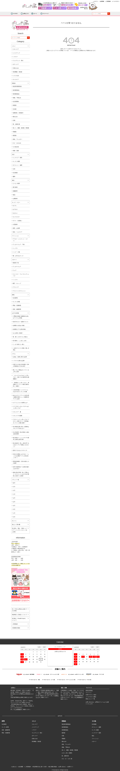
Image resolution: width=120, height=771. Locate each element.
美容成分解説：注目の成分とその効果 (21, 462)
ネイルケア (16, 79)
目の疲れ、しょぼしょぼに (20, 340)
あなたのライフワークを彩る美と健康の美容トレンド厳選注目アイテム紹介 (21, 397)
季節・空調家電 (17, 305)
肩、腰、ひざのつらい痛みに (20, 336)
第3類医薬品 (16, 94)
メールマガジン (115, 1)
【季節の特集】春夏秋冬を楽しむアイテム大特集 (21, 317)
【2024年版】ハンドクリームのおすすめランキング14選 (20, 390)
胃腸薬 (14, 131)
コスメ (13, 46)
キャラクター (16, 217)
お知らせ (14, 766)
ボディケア (16, 64)
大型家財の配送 (16, 628)
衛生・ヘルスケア (17, 232)
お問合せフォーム (99, 702)
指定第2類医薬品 (17, 86)
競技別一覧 (16, 262)
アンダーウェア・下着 (18, 244)
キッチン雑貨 (16, 161)
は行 (14, 501)
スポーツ (14, 259)
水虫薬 (14, 109)
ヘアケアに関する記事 (18, 360)
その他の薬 (16, 146)
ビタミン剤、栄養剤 (67, 753)
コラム (13, 353)
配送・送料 (39, 687)
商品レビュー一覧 (90, 698)
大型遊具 (15, 224)
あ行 (14, 482)
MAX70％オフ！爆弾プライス (20, 321)
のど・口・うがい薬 (67, 758)
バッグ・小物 (16, 252)
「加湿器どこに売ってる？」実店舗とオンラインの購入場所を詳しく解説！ (21, 384)
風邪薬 (14, 135)
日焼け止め (16, 68)
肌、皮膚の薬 (16, 124)
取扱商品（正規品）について (19, 614)
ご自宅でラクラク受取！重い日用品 (21, 349)
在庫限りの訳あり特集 (18, 325)
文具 (14, 169)
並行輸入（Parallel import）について (19, 619)
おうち (14, 205)
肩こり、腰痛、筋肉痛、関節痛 (21, 128)
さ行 (14, 490)
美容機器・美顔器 (17, 72)
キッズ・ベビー (16, 202)
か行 (14, 486)
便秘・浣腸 (16, 150)
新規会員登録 (89, 690)
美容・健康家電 (17, 309)
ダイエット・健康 (17, 165)
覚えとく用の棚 (16, 524)
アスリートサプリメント (19, 291)
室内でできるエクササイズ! (20, 450)
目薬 (14, 120)
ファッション (15, 235)
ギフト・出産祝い (17, 220)
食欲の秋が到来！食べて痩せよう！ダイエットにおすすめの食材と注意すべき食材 (21, 474)
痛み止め (15, 116)
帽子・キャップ (17, 283)
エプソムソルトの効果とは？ (20, 402)
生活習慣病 (16, 101)
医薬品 (13, 83)
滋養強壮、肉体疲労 (18, 112)
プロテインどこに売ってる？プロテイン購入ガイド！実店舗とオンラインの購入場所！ (21, 421)
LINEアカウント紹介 (91, 694)
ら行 (14, 513)
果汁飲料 (15, 187)
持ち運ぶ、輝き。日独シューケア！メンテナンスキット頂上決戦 (19, 530)
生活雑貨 (15, 172)
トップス (15, 248)
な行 (14, 498)
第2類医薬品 (16, 90)
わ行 (14, 516)
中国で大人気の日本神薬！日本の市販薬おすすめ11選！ (21, 365)
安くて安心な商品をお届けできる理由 (19, 609)
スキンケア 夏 (17, 412)
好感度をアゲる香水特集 (19, 329)
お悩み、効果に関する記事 (20, 357)
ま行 (14, 505)
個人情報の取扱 (53, 766)
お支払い (13, 687)
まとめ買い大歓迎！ (18, 333)
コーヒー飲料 (16, 183)
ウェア (14, 270)
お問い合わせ (62, 766)
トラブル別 (16, 75)
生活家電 (15, 298)
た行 (14, 494)
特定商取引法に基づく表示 (40, 766)
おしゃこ (14, 520)
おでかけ (15, 209)
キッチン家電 (16, 301)
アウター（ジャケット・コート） (20, 239)
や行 (14, 509)
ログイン (96, 1)
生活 (13, 154)
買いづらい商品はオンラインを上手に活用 (21, 370)
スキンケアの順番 (17, 415)
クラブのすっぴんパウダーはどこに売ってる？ (21, 407)
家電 (13, 294)
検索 (108, 13)
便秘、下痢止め (17, 97)
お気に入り (24, 13)
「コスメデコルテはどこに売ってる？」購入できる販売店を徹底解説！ (21, 377)
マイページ (44, 13)
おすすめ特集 (15, 313)
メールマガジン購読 (91, 696)
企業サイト (70, 766)
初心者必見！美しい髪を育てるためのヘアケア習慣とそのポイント (21, 444)
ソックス (15, 279)
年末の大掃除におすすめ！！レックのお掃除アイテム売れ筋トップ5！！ (21, 455)
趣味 (14, 176)
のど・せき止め (17, 143)
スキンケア (16, 49)
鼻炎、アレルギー (17, 139)
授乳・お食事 (16, 228)
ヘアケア (15, 56)
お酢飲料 (15, 198)
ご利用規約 (108, 1)
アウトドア (16, 287)
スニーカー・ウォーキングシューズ (21, 274)
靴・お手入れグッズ (18, 255)
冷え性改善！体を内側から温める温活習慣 (21, 433)
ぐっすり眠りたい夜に (18, 344)
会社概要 (21, 766)
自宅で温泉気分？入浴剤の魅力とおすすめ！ (21, 467)
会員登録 (102, 1)
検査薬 (14, 105)
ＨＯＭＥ (14, 13)
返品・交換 (64, 687)
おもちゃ (15, 213)
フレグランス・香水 (18, 60)
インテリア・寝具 (17, 157)
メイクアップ (16, 53)
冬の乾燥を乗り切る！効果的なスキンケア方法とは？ (21, 427)
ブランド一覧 (15, 479)
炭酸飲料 (15, 191)
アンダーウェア (17, 266)
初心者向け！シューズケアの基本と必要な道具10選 (21, 438)
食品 (13, 180)
